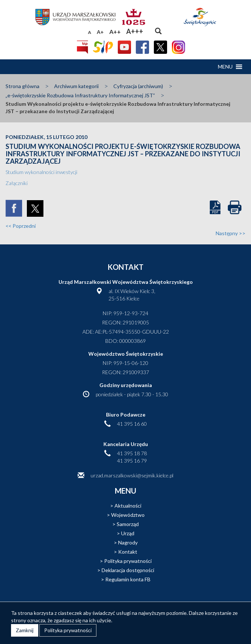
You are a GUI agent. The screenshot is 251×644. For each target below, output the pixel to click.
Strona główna (22, 86)
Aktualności (127, 505)
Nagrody (128, 542)
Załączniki (17, 183)
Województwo (128, 515)
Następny (230, 233)
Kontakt (127, 552)
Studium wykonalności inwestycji (41, 172)
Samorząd (128, 524)
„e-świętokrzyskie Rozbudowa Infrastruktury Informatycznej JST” (80, 95)
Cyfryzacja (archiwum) (138, 86)
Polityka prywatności (128, 561)
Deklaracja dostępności (128, 570)
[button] (225, 66)
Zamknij (24, 630)
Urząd (127, 533)
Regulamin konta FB (128, 579)
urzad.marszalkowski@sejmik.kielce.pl (132, 475)
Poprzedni (21, 226)
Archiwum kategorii (76, 86)
